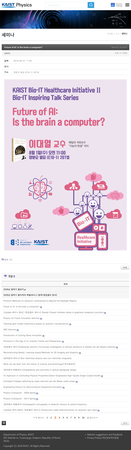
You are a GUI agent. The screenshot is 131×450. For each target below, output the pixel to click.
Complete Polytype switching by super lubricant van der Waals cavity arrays (39, 381)
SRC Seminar (9, 329)
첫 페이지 (38, 418)
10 (83, 418)
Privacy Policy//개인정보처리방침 (103, 437)
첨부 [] (8, 259)
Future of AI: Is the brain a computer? (23, 47)
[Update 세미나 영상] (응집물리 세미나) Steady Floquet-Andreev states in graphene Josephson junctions (53, 312)
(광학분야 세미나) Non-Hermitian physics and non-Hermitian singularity (37, 358)
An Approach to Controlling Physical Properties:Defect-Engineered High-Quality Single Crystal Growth (51, 375)
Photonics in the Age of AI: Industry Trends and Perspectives (32, 340)
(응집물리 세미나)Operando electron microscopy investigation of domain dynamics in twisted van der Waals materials (59, 346)
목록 (125, 267)
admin (7, 53)
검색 (4, 423)
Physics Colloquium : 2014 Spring (19, 398)
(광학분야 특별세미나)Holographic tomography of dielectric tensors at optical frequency (45, 404)
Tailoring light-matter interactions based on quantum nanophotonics (36, 323)
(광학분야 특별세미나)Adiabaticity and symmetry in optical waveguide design (39, 369)
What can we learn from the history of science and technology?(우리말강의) (39, 363)
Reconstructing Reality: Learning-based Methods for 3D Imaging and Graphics (40, 352)
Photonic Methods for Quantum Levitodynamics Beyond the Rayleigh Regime (40, 300)
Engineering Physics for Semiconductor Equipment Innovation (32, 386)
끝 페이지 (92, 418)
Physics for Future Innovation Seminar (21, 318)
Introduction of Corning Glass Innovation (22, 335)
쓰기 (125, 423)
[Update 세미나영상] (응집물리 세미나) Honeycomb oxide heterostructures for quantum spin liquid (50, 409)
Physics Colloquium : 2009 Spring (19, 392)
